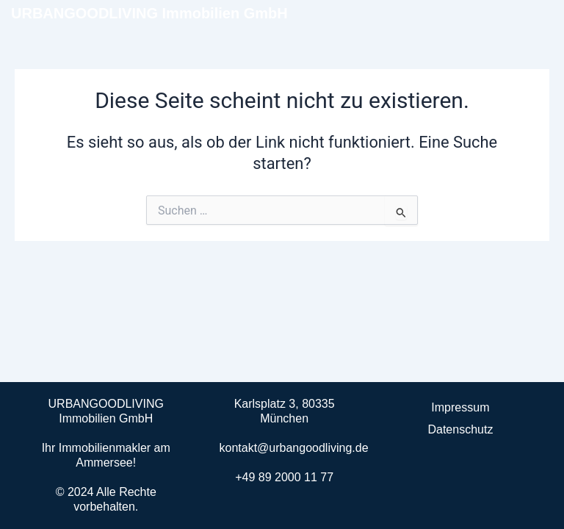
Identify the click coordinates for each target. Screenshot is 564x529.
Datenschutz (460, 429)
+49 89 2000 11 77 (284, 477)
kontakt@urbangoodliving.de (294, 448)
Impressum (460, 407)
